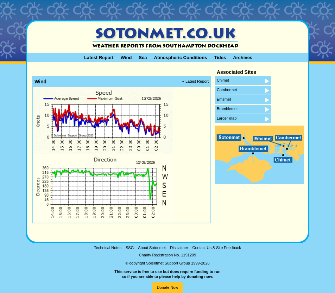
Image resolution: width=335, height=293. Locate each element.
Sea (143, 57)
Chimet (223, 80)
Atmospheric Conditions (180, 57)
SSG (130, 248)
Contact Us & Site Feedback (216, 248)
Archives (242, 57)
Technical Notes (107, 248)
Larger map (226, 118)
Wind (126, 57)
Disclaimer (179, 248)
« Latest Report (195, 81)
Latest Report (99, 57)
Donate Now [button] (167, 287)
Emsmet (224, 99)
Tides (220, 57)
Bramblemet (227, 109)
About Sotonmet (152, 248)
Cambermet (227, 90)
